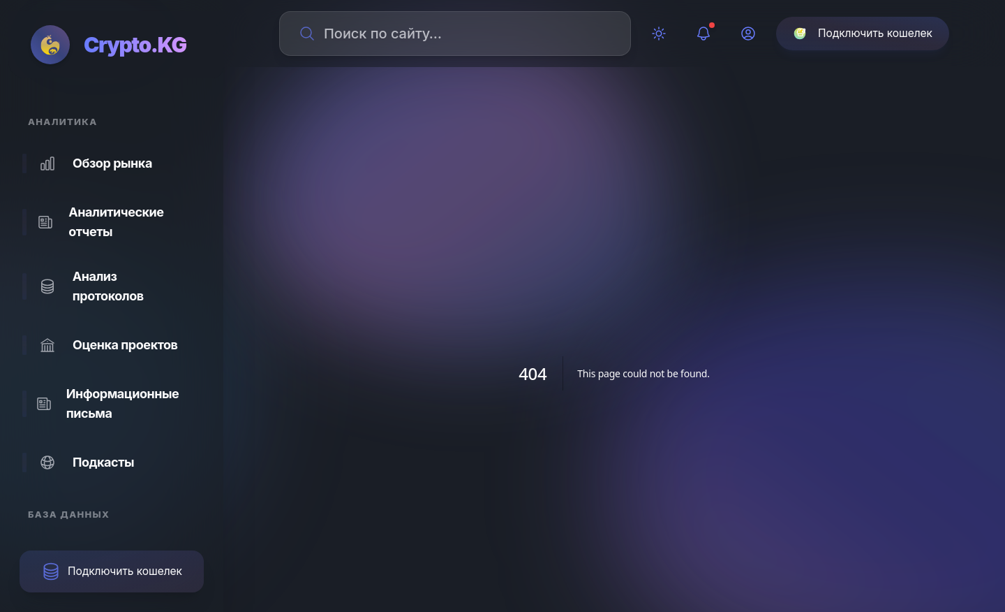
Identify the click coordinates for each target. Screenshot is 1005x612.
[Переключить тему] (659, 33)
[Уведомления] (703, 33)
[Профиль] (748, 33)
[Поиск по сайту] (463, 33)
